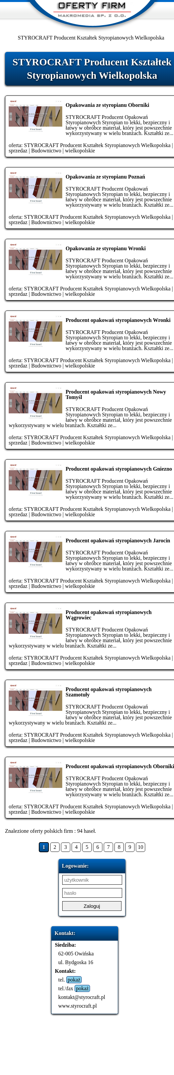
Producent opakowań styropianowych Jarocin (118, 540)
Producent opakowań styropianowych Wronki (118, 320)
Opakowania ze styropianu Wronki (106, 248)
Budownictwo (46, 150)
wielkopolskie (80, 150)
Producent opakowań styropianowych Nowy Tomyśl (116, 394)
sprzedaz (18, 150)
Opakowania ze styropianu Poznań (105, 177)
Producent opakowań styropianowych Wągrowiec (109, 614)
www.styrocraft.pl (77, 1006)
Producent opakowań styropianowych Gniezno (119, 469)
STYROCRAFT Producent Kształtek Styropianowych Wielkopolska (97, 145)
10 (140, 847)
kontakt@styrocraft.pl (81, 997)
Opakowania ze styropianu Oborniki (107, 105)
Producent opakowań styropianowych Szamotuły (109, 691)
